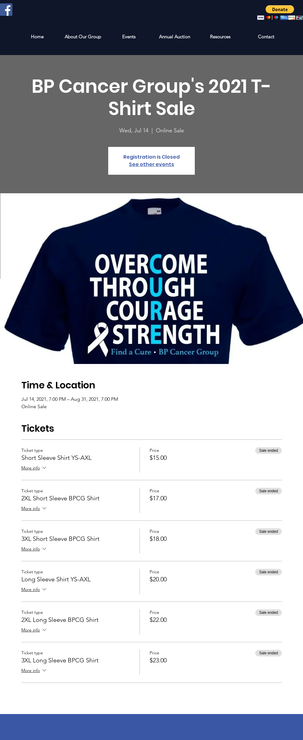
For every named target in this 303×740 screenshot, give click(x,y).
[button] (280, 12)
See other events (151, 164)
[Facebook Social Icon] (6, 9)
